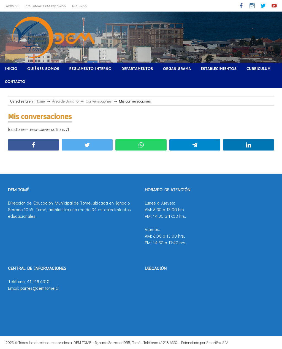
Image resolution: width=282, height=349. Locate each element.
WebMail (12, 5)
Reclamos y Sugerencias (46, 5)
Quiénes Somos (43, 68)
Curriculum (258, 68)
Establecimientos (219, 68)
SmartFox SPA (217, 342)
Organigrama (177, 68)
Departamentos (137, 68)
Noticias (79, 5)
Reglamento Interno (90, 68)
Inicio (11, 68)
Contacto (15, 81)
